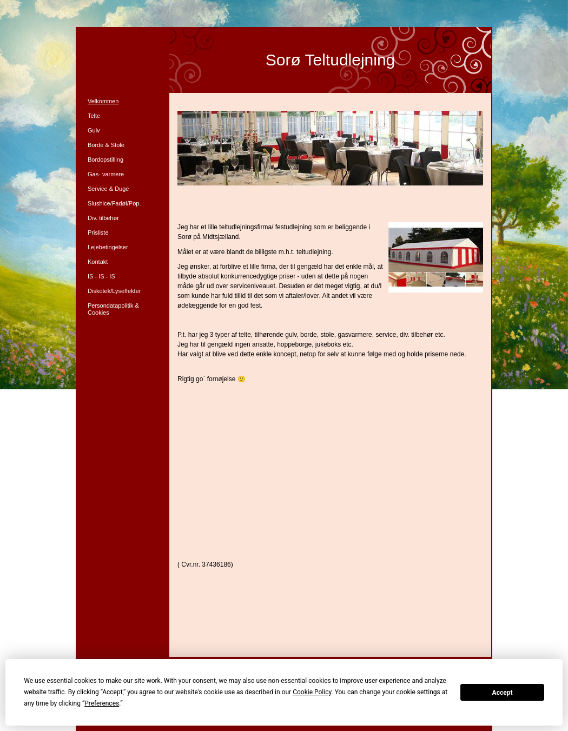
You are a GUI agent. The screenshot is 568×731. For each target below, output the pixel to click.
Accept (502, 692)
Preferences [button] (101, 703)
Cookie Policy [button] (312, 692)
